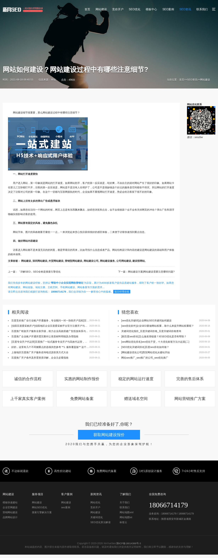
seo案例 (65, 510)
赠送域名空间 (136, 401)
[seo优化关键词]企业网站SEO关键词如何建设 (146, 320)
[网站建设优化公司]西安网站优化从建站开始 (145, 352)
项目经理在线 (121, 291)
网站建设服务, (108, 260)
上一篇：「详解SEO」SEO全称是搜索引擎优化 (34, 271)
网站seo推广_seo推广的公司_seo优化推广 (144, 357)
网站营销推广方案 (190, 401)
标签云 (123, 525)
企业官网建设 (10, 510)
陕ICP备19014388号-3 (128, 546)
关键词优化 (96, 520)
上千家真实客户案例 (28, 401)
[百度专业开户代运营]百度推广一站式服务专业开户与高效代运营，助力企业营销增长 (58, 341)
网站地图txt (126, 520)
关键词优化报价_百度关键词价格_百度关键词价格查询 (151, 331)
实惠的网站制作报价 (82, 379)
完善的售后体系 (190, 379)
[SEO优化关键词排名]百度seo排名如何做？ (145, 347)
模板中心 (151, 9)
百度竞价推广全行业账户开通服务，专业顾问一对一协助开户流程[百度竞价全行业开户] (59, 320)
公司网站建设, (124, 260)
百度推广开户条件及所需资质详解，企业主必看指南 (39, 357)
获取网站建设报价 (109, 438)
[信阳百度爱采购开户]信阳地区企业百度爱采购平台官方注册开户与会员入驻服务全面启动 (60, 325)
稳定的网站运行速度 (136, 379)
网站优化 (95, 505)
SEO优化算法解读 (100, 525)
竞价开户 (118, 9)
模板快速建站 (10, 505)
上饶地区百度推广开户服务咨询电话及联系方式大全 (39, 352)
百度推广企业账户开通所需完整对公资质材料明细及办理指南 (44, 336)
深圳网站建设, (40, 260)
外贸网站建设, (56, 260)
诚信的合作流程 (28, 379)
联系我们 (202, 9)
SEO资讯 (185, 9)
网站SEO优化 (39, 510)
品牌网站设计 (10, 520)
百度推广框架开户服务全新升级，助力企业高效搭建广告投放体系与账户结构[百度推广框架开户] (64, 331)
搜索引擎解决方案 (42, 515)
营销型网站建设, (74, 260)
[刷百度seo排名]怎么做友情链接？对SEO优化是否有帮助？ (153, 336)
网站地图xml (126, 515)
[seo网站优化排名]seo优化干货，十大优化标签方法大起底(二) (155, 341)
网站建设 (101, 9)
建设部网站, (139, 260)
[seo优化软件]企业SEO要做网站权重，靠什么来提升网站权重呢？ (157, 325)
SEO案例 (168, 9)
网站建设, (26, 260)
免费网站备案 (82, 401)
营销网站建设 (10, 515)
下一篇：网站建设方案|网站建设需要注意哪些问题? (146, 271)
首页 (87, 9)
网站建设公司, (91, 260)
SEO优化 (135, 9)
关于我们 (125, 505)
